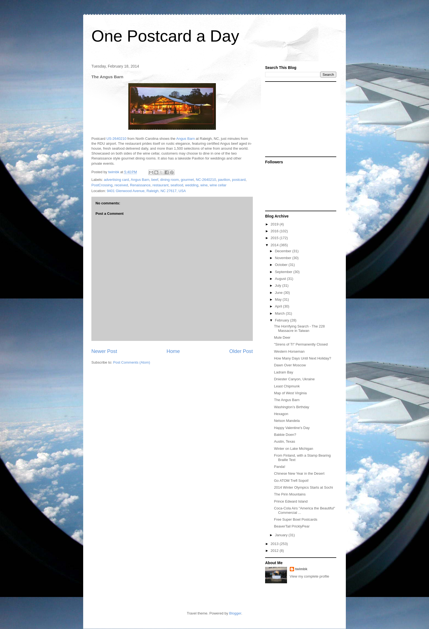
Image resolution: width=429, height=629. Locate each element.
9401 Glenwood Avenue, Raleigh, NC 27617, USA (146, 191)
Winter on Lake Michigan (293, 449)
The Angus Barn (286, 400)
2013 (275, 544)
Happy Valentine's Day (291, 428)
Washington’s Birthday (291, 407)
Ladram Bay (283, 372)
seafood (176, 185)
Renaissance (140, 185)
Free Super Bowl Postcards (295, 519)
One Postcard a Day (165, 36)
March (280, 313)
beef (154, 180)
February (282, 320)
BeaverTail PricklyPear (291, 526)
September (284, 272)
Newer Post (104, 351)
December (283, 251)
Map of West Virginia (290, 393)
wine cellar (218, 185)
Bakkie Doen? (285, 435)
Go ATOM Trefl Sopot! (291, 481)
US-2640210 (116, 139)
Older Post (241, 351)
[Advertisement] (299, 119)
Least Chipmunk (287, 386)
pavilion (224, 180)
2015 (275, 238)
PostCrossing (101, 185)
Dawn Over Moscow (290, 365)
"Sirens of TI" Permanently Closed (300, 344)
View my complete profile (309, 576)
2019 (275, 224)
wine (204, 185)
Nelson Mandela (287, 421)
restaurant (160, 185)
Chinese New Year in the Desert (299, 473)
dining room (169, 180)
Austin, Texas (284, 441)
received (121, 185)
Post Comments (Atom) (131, 362)
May (279, 299)
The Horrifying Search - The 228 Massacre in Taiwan (299, 328)
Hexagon (281, 414)
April (279, 306)
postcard (239, 180)
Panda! (279, 467)
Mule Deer (282, 337)
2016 (275, 231)
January (282, 535)
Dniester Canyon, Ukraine (294, 379)
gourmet (187, 180)
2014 (275, 245)
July (278, 285)
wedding (191, 185)
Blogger (235, 613)
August (281, 279)
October (282, 265)
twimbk (301, 569)
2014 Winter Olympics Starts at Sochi (303, 487)
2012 (275, 551)
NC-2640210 (206, 180)
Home (173, 351)
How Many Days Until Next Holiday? (302, 358)
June (279, 293)
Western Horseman (289, 351)
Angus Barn (185, 139)
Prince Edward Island (291, 501)
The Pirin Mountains (290, 494)
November (283, 258)
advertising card (116, 180)
